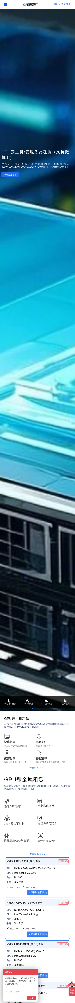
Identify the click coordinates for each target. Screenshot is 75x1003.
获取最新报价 (10, 175)
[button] (32, 708)
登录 (63, 4)
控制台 (57, 4)
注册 (68, 4)
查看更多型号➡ (37, 768)
